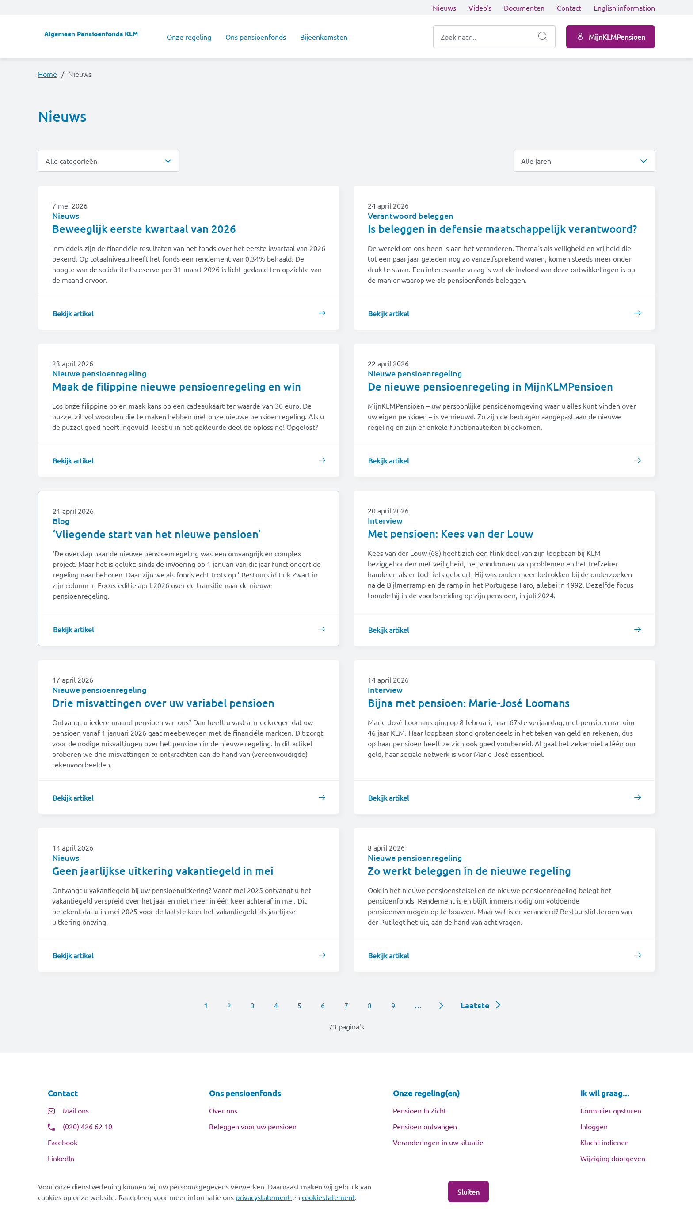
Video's (479, 7)
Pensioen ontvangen (425, 1126)
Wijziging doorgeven (612, 1158)
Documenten (524, 7)
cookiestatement (328, 1197)
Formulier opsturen (610, 1110)
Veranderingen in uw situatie (438, 1142)
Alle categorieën (71, 160)
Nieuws (444, 7)
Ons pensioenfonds (255, 36)
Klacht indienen (604, 1142)
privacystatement (264, 1197)
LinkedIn (61, 1158)
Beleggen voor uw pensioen (253, 1126)
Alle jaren (536, 160)
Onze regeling (189, 36)
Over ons (223, 1110)
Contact (569, 7)
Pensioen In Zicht (419, 1110)
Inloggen (594, 1126)
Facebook (62, 1142)
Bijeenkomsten (323, 36)
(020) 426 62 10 (87, 1126)
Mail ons (76, 1110)
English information (624, 7)
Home (47, 73)
